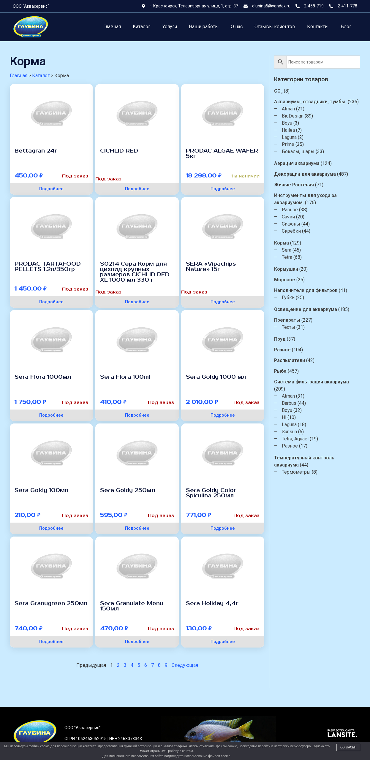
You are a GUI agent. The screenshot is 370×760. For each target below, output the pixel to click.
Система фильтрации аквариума (311, 382)
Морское (284, 280)
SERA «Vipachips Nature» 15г (211, 266)
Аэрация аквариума (297, 163)
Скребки (291, 231)
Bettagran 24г (36, 150)
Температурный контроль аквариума (304, 461)
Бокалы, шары (298, 151)
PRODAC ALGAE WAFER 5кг (222, 153)
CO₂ (278, 91)
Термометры (296, 472)
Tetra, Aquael (295, 439)
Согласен (348, 747)
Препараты (287, 320)
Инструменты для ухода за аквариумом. (305, 199)
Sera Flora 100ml (125, 377)
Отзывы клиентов (274, 26)
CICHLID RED (119, 150)
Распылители (289, 360)
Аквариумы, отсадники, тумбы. (310, 101)
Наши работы (204, 26)
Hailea (288, 130)
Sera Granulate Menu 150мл (131, 606)
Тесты (288, 327)
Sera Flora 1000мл (43, 377)
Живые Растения (294, 185)
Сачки (288, 217)
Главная (112, 26)
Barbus (289, 403)
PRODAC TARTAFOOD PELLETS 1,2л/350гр (48, 266)
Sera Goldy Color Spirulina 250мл (211, 493)
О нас (237, 26)
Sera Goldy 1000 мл (216, 377)
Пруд (280, 339)
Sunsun (289, 431)
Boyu (287, 123)
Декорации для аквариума (305, 174)
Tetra (287, 257)
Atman (288, 109)
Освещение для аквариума (305, 309)
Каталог (141, 26)
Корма (281, 243)
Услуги (169, 26)
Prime (288, 144)
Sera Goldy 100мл (41, 490)
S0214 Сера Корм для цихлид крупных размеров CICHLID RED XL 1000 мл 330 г (135, 272)
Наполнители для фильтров (306, 290)
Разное (290, 209)
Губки (288, 297)
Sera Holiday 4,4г (212, 603)
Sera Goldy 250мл (127, 490)
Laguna (289, 137)
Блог (346, 26)
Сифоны (291, 224)
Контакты (318, 26)
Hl (284, 417)
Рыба (280, 371)
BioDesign (292, 116)
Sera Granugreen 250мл (51, 603)
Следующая (185, 665)
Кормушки (286, 269)
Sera (286, 250)
